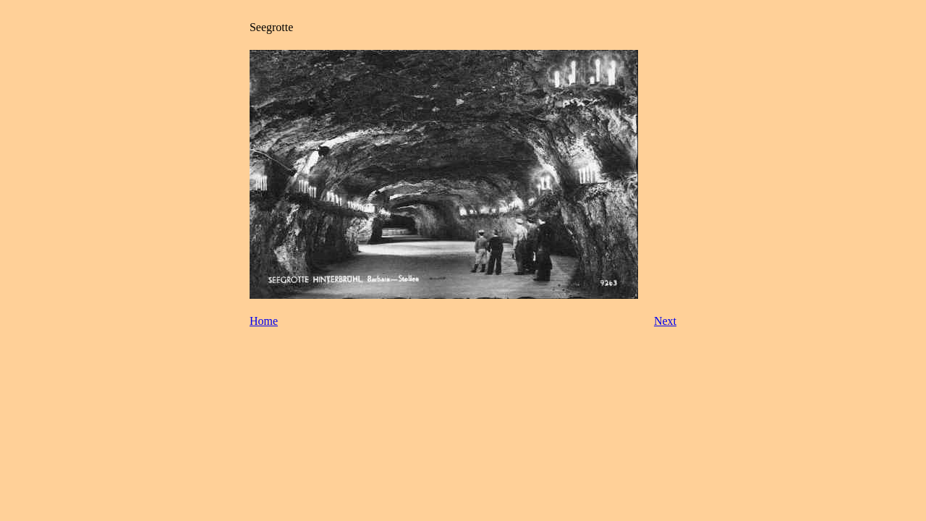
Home (264, 321)
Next (665, 321)
